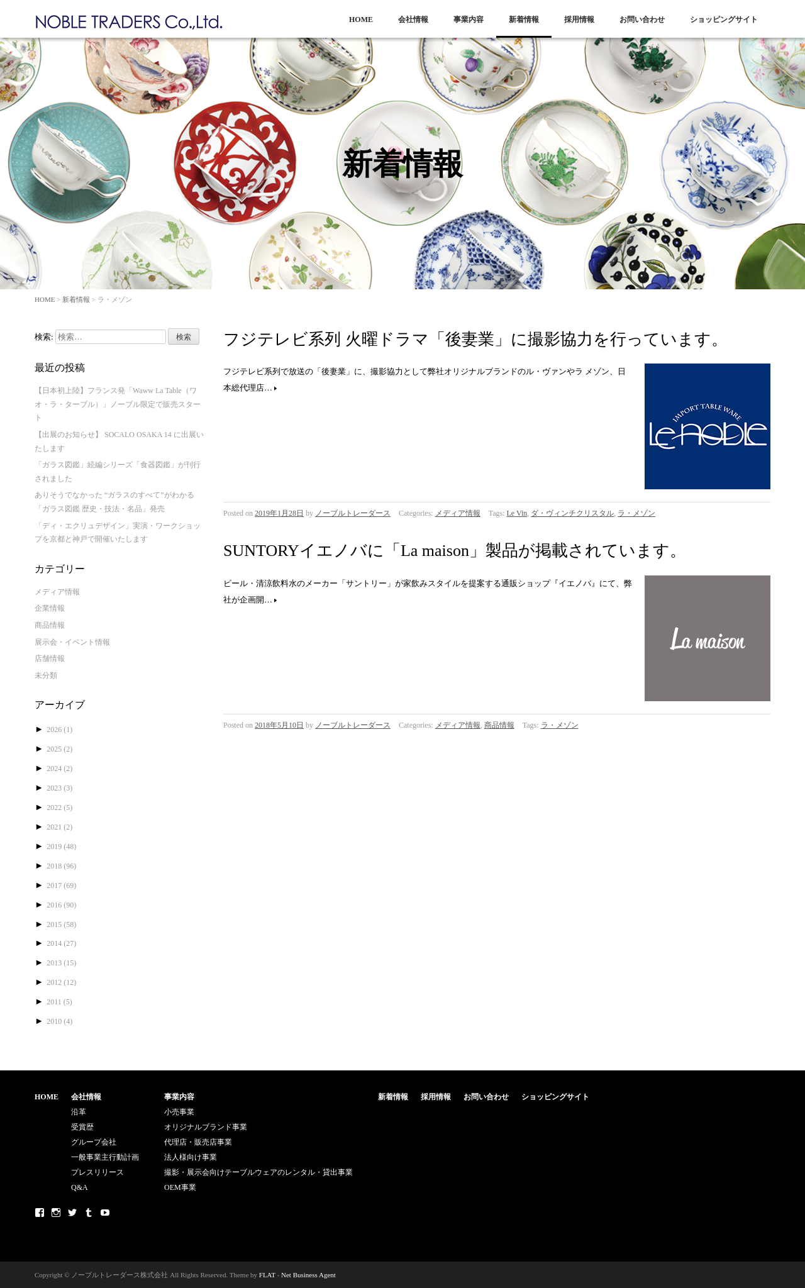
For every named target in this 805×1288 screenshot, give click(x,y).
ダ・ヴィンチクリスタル (572, 513)
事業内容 (468, 19)
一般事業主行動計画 (105, 1157)
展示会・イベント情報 (72, 642)
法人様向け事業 (190, 1157)
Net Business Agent (308, 1275)
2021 (59, 827)
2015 (61, 924)
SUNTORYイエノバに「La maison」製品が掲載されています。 (454, 550)
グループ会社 (93, 1142)
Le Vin (517, 513)
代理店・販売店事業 (198, 1142)
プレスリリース (97, 1172)
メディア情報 (457, 513)
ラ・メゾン (636, 513)
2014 (61, 943)
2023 (59, 788)
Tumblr (89, 1213)
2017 (61, 885)
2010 (59, 1021)
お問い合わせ (642, 19)
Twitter (72, 1213)
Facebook (40, 1213)
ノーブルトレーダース (353, 513)
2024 (59, 768)
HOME (361, 19)
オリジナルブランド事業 (205, 1127)
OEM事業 (180, 1187)
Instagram (56, 1213)
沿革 (78, 1112)
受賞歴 (82, 1127)
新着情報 (524, 19)
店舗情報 (50, 658)
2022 (59, 807)
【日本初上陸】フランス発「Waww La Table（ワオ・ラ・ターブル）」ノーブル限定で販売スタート (118, 404)
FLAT (267, 1275)
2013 (61, 962)
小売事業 (179, 1112)
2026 (59, 729)
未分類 (46, 675)
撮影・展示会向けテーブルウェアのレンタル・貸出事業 (258, 1172)
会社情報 (413, 19)
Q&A (79, 1187)
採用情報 (579, 19)
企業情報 (50, 608)
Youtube (105, 1213)
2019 (61, 846)
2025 (59, 749)
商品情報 (499, 725)
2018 (61, 866)
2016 (61, 905)
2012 (61, 982)
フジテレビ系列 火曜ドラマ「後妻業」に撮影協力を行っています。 (475, 339)
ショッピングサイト (724, 19)
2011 (59, 1001)
